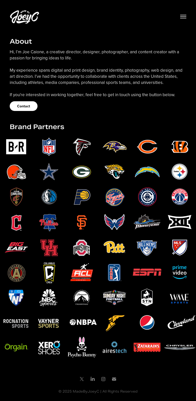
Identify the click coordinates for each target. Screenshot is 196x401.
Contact (23, 106)
